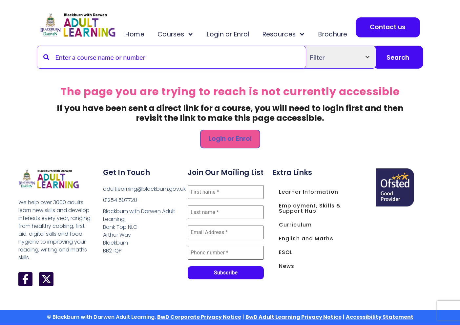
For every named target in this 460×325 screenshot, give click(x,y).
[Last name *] (226, 212)
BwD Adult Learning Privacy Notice (293, 317)
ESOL (286, 252)
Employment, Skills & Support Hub (310, 208)
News (286, 266)
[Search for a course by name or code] (171, 57)
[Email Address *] (226, 233)
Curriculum (295, 224)
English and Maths (306, 238)
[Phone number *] (226, 253)
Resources (282, 34)
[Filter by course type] (339, 57)
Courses (175, 34)
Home (134, 34)
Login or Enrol (227, 34)
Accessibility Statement (379, 317)
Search (398, 57)
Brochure (331, 34)
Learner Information (308, 192)
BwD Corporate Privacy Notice (199, 317)
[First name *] (226, 192)
